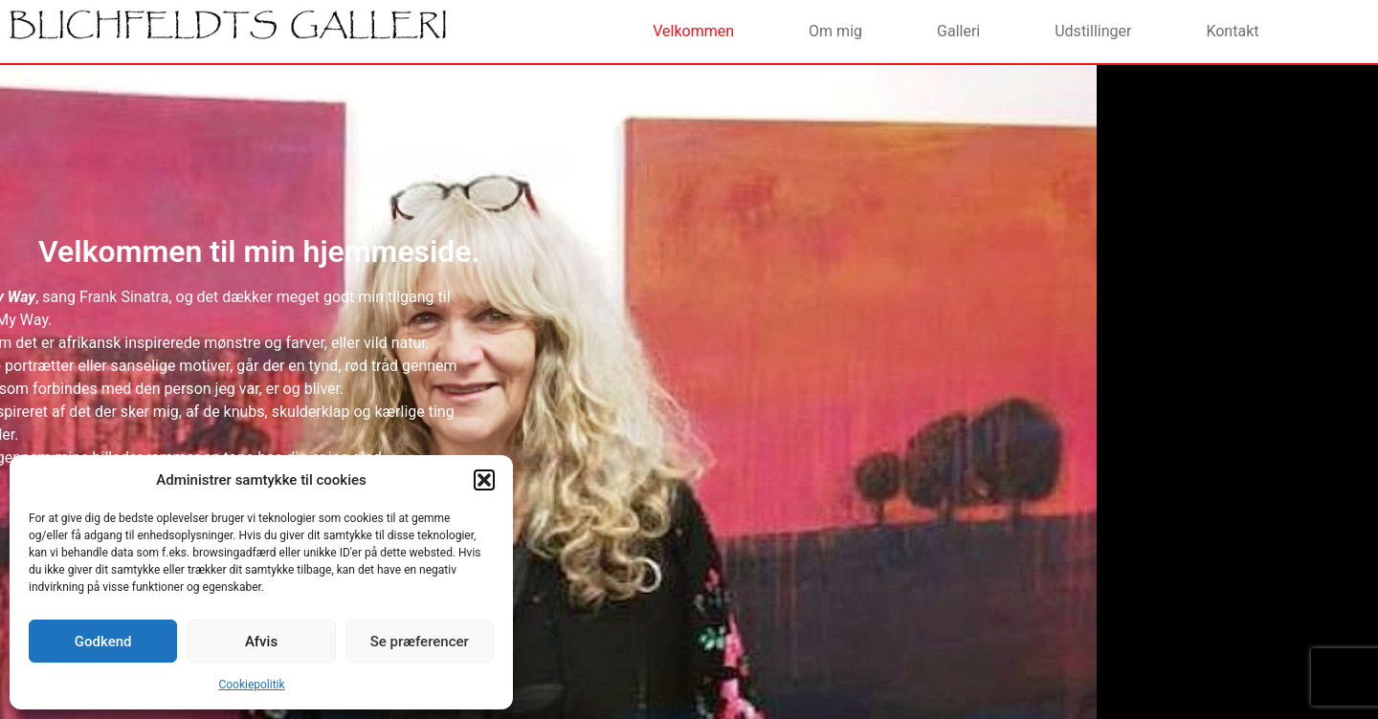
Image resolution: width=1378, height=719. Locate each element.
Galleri (958, 31)
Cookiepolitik (251, 684)
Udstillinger (1093, 31)
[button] (484, 480)
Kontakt (1232, 31)
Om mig (835, 31)
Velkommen (693, 31)
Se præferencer (419, 641)
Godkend (103, 641)
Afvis (261, 641)
